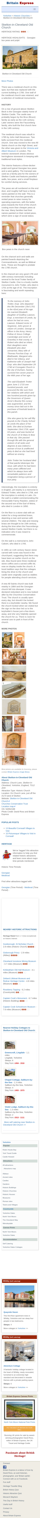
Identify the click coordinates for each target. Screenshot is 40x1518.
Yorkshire (7, 1142)
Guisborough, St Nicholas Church (18, 944)
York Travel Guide (10, 1153)
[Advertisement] (20, 912)
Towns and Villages (10, 1205)
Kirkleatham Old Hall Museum (16, 970)
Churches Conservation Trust (15, 804)
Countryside (8, 1209)
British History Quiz (11, 1490)
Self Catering (8, 1244)
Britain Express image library (18, 772)
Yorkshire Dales (9, 1213)
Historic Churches (10, 1191)
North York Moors (9, 1217)
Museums (6, 1198)
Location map (8, 806)
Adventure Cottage (12, 1366)
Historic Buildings (9, 1188)
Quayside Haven (11, 1312)
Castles (6, 1181)
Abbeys (6, 1174)
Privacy (6, 1512)
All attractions (8, 1165)
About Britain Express (12, 1516)
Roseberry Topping (11, 990)
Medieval (6, 875)
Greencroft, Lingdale (15, 1052)
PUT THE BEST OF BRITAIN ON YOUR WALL (20, 1429)
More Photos (7, 81)
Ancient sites (8, 1177)
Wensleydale (8, 1223)
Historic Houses (9, 1194)
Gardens (6, 1184)
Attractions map (10, 1169)
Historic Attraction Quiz (12, 1493)
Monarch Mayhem (10, 1497)
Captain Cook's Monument (15, 998)
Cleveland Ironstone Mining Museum (19, 961)
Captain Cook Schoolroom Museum (19, 1007)
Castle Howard (8, 1157)
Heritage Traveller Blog (12, 1486)
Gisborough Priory (11, 953)
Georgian (6, 873)
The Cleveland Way (10, 1220)
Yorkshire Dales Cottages (12, 1247)
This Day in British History (13, 1501)
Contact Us (7, 1508)
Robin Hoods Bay (9, 1150)
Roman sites (7, 1201)
